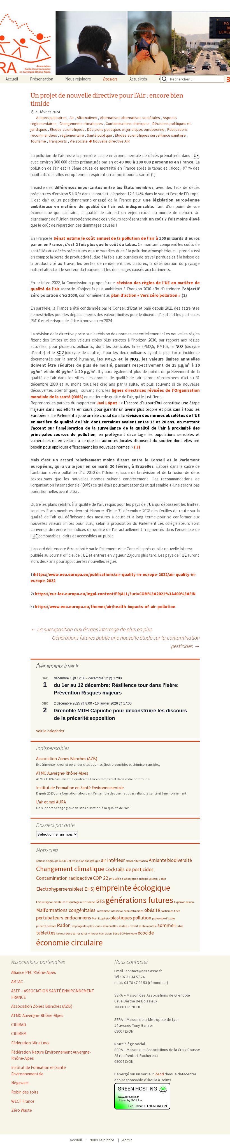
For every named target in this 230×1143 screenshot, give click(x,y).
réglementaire (72, 135)
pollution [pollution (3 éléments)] (142, 917)
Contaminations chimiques (128, 123)
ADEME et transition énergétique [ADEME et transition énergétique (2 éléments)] (79, 861)
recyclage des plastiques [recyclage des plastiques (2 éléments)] (86, 926)
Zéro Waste (21, 1110)
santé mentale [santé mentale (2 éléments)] (148, 926)
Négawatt (20, 1082)
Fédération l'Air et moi (30, 1042)
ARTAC (17, 981)
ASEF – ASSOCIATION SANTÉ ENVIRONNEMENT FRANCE (52, 994)
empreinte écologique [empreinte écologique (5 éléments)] (133, 888)
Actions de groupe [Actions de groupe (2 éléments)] (47, 861)
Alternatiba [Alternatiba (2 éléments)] (141, 861)
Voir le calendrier (50, 730)
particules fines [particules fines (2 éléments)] (170, 911)
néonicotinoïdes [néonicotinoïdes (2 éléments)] (133, 911)
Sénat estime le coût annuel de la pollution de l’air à (106, 238)
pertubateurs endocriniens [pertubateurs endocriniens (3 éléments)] (63, 917)
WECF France (22, 1101)
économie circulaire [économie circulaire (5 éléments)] (69, 942)
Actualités (138, 79)
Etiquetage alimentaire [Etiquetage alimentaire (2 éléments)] (50, 902)
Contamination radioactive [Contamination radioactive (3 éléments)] (64, 878)
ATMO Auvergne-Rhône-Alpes (62, 773)
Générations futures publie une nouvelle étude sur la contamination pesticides (126, 641)
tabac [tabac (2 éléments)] (179, 926)
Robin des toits (24, 1092)
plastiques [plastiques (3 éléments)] (121, 917)
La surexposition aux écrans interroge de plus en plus (92, 629)
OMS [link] (86, 485)
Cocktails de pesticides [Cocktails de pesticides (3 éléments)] (129, 869)
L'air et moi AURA (51, 802)
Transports (58, 141)
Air (72, 117)
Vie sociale (79, 141)
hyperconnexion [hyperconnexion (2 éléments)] (184, 902)
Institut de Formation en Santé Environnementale (80, 787)
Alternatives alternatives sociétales (130, 117)
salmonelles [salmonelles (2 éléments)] (110, 926)
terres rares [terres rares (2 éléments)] (80, 933)
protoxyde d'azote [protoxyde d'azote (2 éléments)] (163, 918)
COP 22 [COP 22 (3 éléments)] (100, 878)
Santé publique (100, 135)
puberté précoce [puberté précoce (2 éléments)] (46, 926)
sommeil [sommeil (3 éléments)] (166, 925)
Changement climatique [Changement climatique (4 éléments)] (70, 868)
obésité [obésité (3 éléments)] (152, 910)
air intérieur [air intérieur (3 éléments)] (113, 860)
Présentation (41, 79)
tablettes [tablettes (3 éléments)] (45, 932)
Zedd (159, 1073)
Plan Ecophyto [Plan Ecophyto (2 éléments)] (101, 918)
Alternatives (87, 117)
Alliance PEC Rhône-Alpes (33, 972)
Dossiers (110, 79)
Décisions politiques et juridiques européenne (126, 129)
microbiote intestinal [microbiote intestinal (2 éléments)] (109, 911)
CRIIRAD (18, 1024)
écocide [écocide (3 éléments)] (146, 932)
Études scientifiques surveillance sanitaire (151, 135)
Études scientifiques (67, 129)
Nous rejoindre (78, 79)
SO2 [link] (60, 352)
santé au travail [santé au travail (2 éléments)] (128, 926)
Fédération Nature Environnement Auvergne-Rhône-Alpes (51, 1055)
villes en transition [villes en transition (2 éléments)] (100, 933)
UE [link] (196, 155)
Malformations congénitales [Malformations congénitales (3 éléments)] (66, 910)
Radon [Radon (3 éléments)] (64, 925)
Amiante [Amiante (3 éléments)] (157, 860)
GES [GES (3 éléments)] (100, 901)
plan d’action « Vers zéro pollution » (145, 295)
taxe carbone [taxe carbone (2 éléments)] (64, 933)
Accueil (12, 79)
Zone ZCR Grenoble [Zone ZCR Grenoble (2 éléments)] (125, 933)
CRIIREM (18, 1033)
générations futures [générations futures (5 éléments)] (139, 900)
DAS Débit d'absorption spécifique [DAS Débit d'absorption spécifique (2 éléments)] (130, 879)
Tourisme (39, 141)
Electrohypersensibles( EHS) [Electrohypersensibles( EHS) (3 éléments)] (65, 889)
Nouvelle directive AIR (111, 141)
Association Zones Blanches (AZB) (66, 758)
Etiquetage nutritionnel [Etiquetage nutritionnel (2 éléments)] (81, 902)
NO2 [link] (179, 346)
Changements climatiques (81, 123)
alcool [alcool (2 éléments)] (129, 861)
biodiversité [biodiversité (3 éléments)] (179, 860)
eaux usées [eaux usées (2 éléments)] (159, 879)
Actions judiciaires (52, 117)
